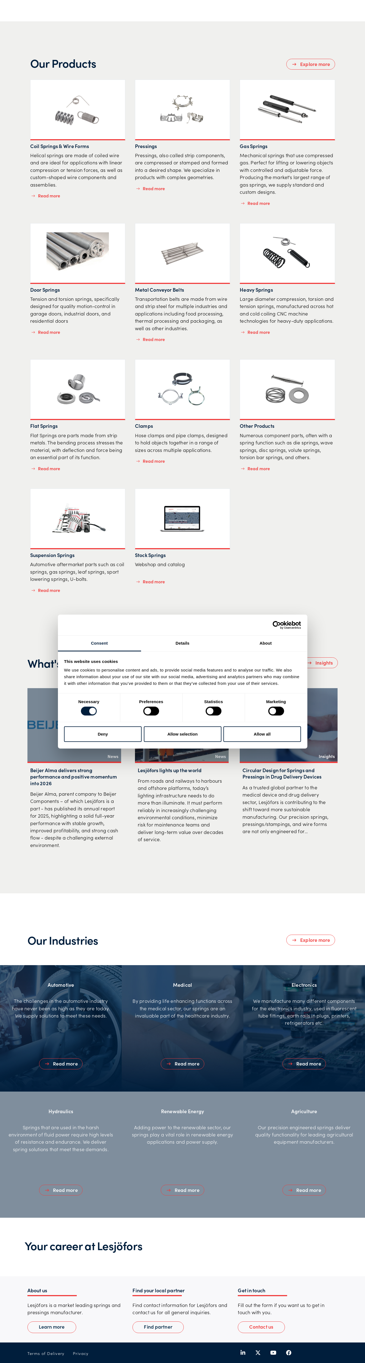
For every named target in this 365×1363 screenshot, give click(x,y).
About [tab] (266, 643)
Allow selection (182, 733)
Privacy (81, 1353)
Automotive (61, 984)
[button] (261, 1327)
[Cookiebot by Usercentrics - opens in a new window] (276, 625)
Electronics (304, 984)
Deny (103, 733)
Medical (182, 984)
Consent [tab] (99, 643)
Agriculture (304, 1111)
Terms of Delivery (46, 1353)
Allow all (262, 733)
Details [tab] (183, 643)
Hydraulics (61, 1111)
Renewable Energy (182, 1111)
